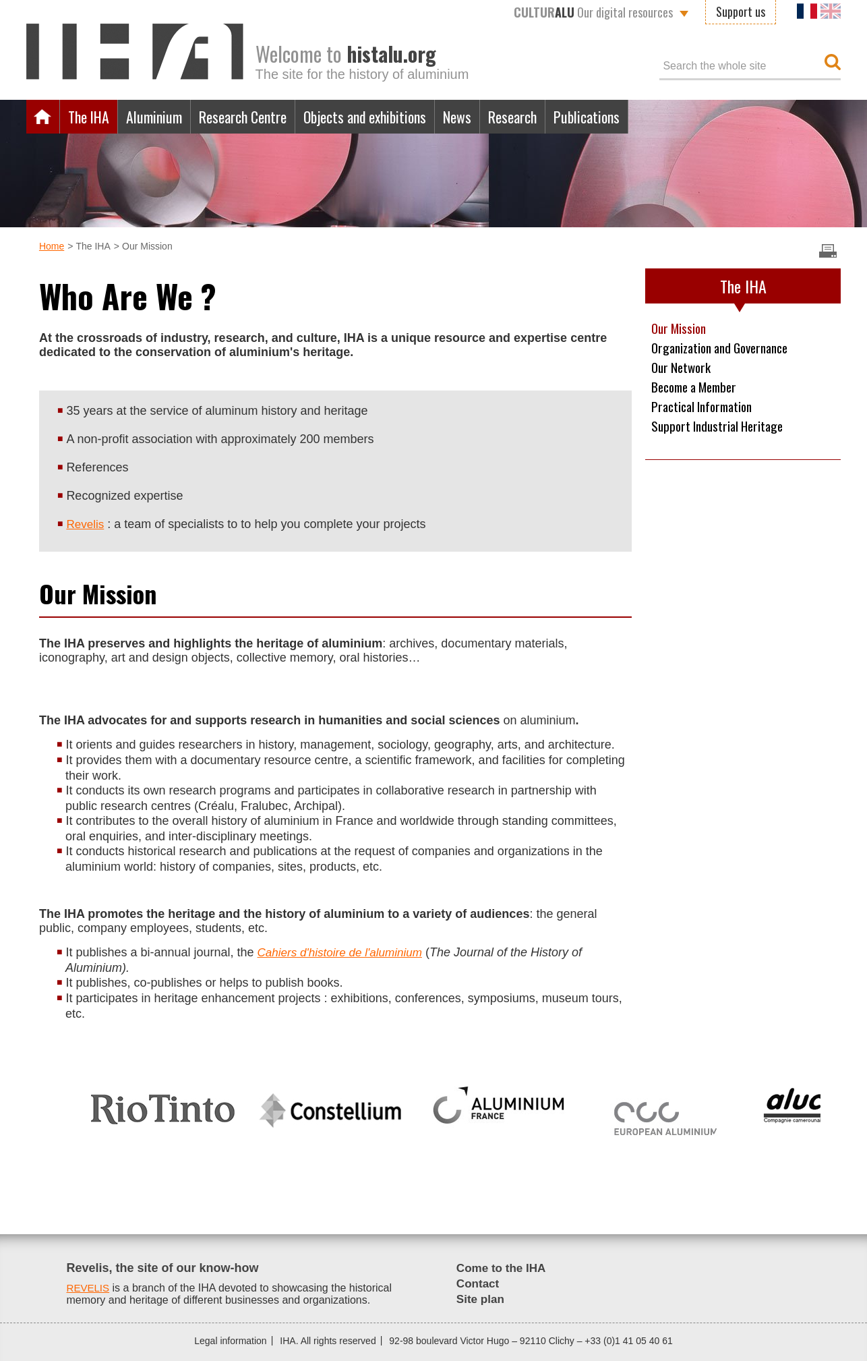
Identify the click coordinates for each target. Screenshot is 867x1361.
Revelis (86, 524)
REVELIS (90, 1288)
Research (558, 117)
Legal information (230, 1340)
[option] (163, 1103)
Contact (479, 1283)
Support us (740, 11)
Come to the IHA (503, 1268)
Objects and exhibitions (395, 117)
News (496, 117)
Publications (638, 117)
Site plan (481, 1299)
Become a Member (698, 389)
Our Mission (681, 328)
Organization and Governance (726, 349)
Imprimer (828, 251)
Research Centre (260, 117)
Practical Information (705, 409)
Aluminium (163, 117)
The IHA (92, 117)
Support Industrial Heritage (721, 429)
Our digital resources (593, 12)
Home (43, 117)
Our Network (683, 369)
